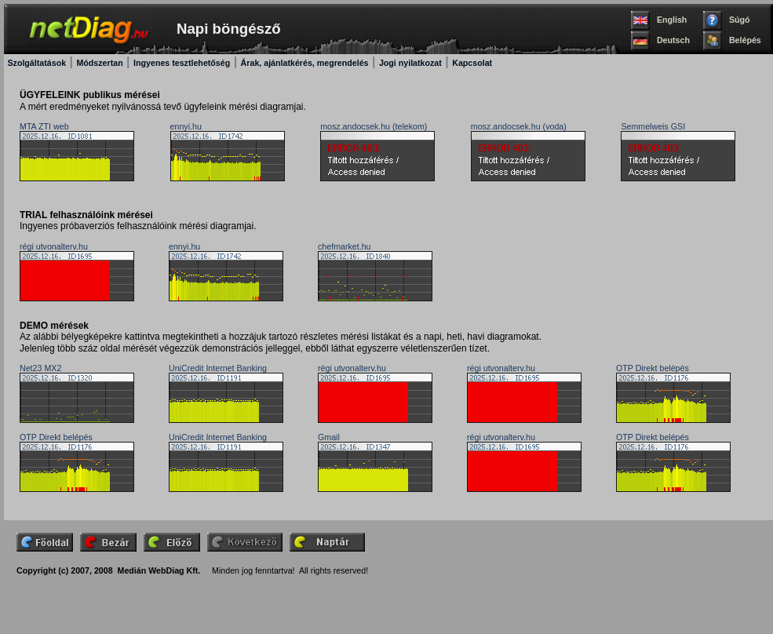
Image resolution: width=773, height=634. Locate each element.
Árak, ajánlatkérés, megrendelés (305, 62)
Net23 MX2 (40, 368)
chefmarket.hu (344, 246)
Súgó (739, 19)
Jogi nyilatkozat (410, 62)
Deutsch (673, 40)
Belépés (745, 40)
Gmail (329, 437)
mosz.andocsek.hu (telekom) (373, 126)
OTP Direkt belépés (652, 368)
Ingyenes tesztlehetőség (181, 62)
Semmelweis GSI (653, 126)
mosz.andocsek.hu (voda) (519, 126)
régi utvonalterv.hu (54, 246)
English (672, 19)
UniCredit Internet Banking (218, 368)
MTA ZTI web (44, 126)
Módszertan (99, 62)
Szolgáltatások (36, 62)
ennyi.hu (186, 126)
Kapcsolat (472, 62)
